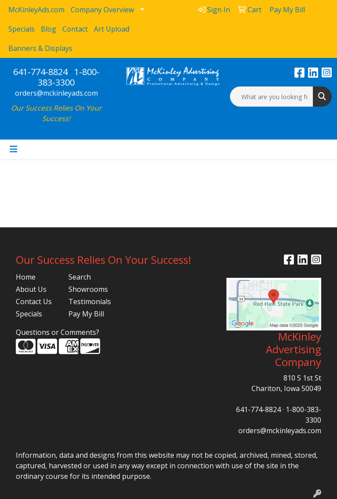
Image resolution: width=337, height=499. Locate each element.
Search (79, 277)
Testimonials (89, 301)
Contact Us (34, 301)
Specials (29, 314)
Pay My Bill (86, 314)
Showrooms (88, 289)
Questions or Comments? (57, 332)
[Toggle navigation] (13, 149)
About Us (31, 289)
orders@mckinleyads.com (56, 93)
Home (26, 277)
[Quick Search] (271, 96)
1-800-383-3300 (69, 77)
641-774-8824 (40, 72)
